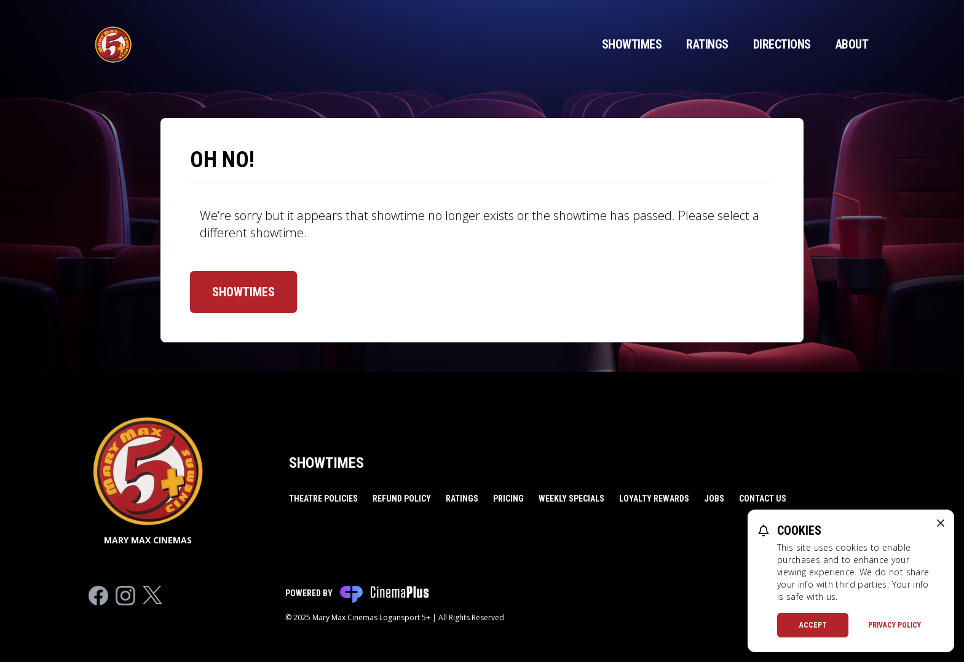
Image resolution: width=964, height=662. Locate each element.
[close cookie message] (940, 523)
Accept (813, 625)
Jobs (714, 498)
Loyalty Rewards (654, 498)
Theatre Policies (323, 498)
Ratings (707, 44)
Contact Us (762, 498)
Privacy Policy (894, 625)
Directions (782, 44)
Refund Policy (402, 498)
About (852, 44)
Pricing (508, 498)
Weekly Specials (571, 498)
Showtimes (632, 44)
